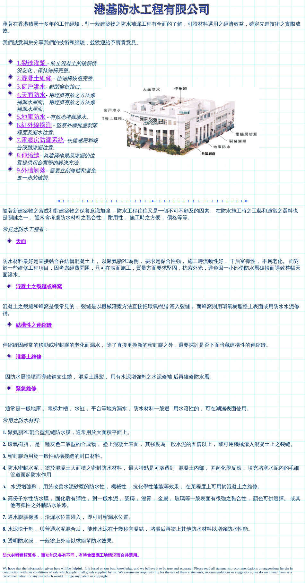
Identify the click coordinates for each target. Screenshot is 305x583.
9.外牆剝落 (31, 170)
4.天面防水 (31, 94)
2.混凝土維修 (34, 78)
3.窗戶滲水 (31, 86)
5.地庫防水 (31, 116)
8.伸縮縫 (28, 155)
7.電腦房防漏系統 (40, 140)
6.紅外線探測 (34, 125)
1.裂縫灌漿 (32, 63)
